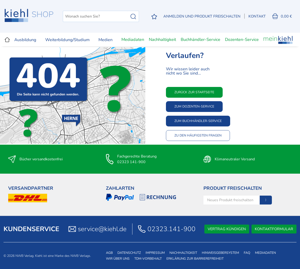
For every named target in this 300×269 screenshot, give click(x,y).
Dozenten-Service (242, 39)
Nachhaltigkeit (162, 39)
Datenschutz (129, 253)
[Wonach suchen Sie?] (95, 16)
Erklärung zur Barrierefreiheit (195, 258)
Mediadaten (132, 39)
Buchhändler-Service (200, 39)
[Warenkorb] (282, 16)
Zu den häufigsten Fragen (197, 135)
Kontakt (257, 16)
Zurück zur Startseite (194, 92)
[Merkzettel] (154, 16)
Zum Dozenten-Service (194, 106)
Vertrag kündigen (227, 229)
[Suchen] (133, 16)
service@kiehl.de (102, 229)
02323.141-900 (171, 229)
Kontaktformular (274, 229)
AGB (109, 253)
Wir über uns (118, 258)
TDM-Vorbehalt (148, 258)
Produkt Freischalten (232, 188)
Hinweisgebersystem (220, 253)
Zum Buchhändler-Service (198, 121)
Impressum (155, 253)
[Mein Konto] (202, 16)
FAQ (247, 253)
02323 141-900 (131, 162)
